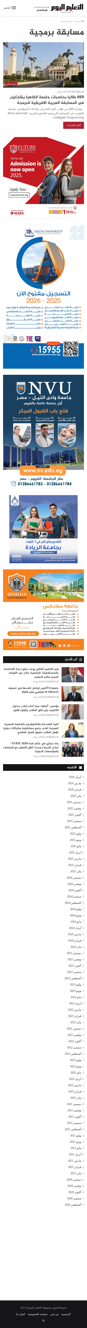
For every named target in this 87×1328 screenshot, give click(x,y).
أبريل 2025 (75, 852)
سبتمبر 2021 (74, 1122)
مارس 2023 (75, 1009)
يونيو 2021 (76, 1141)
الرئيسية (79, 21)
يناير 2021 (76, 1173)
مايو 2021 (76, 1148)
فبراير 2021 (75, 1167)
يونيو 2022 (76, 1066)
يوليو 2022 (76, 1060)
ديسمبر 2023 (74, 953)
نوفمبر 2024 (74, 883)
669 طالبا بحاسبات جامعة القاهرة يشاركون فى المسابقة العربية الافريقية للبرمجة (47, 100)
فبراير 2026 (75, 789)
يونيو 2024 (76, 915)
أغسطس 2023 (73, 978)
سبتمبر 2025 (74, 821)
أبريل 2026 (75, 777)
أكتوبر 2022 (75, 1041)
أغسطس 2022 (73, 1053)
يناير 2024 (76, 946)
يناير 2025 (76, 871)
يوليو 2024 (76, 909)
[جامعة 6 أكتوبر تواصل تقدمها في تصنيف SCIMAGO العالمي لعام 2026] (73, 693)
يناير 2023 (76, 1022)
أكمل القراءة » (73, 125)
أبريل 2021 (75, 1154)
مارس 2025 (75, 858)
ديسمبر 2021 (74, 1104)
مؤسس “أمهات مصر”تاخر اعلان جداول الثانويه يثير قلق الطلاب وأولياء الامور (35, 708)
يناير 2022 (76, 1097)
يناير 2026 (76, 795)
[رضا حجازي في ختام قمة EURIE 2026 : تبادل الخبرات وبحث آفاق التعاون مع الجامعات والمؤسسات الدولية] (73, 749)
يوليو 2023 (76, 984)
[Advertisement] (43, 1250)
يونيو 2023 (76, 990)
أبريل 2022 (75, 1078)
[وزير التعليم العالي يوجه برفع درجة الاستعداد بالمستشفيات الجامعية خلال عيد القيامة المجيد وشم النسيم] (73, 674)
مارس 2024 (75, 934)
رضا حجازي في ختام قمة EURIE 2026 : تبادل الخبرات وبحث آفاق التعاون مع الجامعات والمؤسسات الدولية (31, 747)
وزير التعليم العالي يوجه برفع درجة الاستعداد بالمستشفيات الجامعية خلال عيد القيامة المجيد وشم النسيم (31, 673)
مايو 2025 (76, 846)
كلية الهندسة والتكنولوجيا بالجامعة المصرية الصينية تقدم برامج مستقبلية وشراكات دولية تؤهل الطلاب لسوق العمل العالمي (31, 728)
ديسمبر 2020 (74, 1179)
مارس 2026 (75, 783)
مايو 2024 (76, 921)
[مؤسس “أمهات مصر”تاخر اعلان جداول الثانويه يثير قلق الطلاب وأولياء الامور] (73, 711)
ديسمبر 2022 (74, 1028)
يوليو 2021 (76, 1135)
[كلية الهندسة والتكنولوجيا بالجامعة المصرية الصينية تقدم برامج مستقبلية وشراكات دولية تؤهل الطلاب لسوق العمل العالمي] (73, 730)
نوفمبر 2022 (74, 1034)
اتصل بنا (20, 1314)
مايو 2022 (76, 1072)
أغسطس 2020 (73, 1204)
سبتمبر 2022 (74, 1047)
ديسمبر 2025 (74, 802)
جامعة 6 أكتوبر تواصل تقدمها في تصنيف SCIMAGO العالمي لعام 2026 (33, 690)
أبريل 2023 (75, 1003)
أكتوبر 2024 (75, 890)
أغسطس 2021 (73, 1129)
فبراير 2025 (75, 865)
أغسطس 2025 (73, 827)
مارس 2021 (75, 1160)
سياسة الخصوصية (37, 1314)
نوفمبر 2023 (74, 959)
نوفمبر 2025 (74, 808)
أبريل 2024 (75, 927)
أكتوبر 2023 (75, 965)
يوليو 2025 (76, 833)
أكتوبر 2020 (75, 1192)
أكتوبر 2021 (75, 1116)
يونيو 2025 (76, 839)
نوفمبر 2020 (74, 1185)
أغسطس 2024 (73, 902)
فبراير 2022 (75, 1091)
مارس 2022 (75, 1085)
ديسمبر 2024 (74, 877)
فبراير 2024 (75, 940)
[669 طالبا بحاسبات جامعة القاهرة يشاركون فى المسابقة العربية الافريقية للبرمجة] (43, 65)
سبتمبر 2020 (74, 1198)
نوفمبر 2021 (74, 1110)
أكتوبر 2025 (75, 814)
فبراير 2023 (75, 1016)
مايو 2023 (76, 997)
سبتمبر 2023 (74, 972)
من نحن (54, 1314)
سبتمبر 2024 (74, 896)
